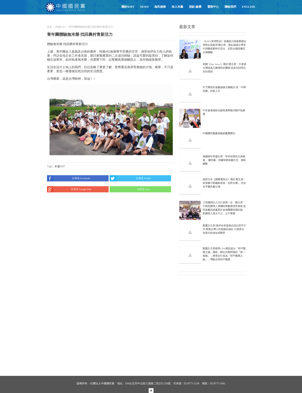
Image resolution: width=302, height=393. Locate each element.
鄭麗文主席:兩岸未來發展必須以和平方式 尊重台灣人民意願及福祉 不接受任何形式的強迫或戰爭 (224, 229)
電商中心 (213, 6)
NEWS (144, 6)
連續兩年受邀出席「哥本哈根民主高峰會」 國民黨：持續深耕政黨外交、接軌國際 (224, 160)
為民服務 (160, 6)
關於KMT (128, 6)
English (248, 6)
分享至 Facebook (68, 178)
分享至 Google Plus (69, 189)
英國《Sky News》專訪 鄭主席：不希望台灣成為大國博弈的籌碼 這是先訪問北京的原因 (224, 68)
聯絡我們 (230, 6)
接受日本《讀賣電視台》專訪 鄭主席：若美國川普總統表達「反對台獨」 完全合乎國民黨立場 (224, 183)
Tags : (51, 166)
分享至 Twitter (130, 178)
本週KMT (60, 26)
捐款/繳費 (195, 6)
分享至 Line (130, 189)
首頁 (49, 26)
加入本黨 (177, 6)
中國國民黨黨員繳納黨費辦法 (219, 133)
